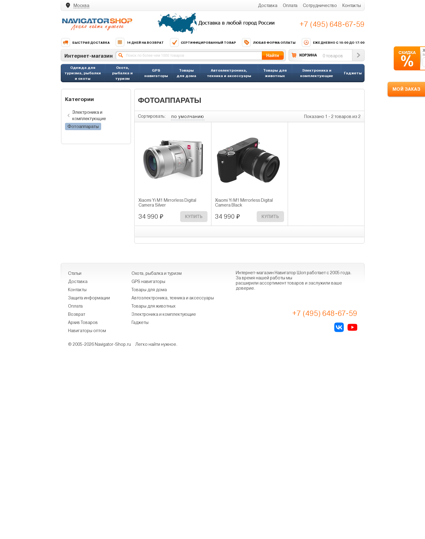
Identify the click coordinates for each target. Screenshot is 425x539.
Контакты (351, 5)
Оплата (290, 5)
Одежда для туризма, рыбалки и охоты (82, 73)
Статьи (74, 273)
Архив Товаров (83, 322)
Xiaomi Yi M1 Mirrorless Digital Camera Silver (167, 202)
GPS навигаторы (156, 73)
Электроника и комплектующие (316, 73)
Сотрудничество (320, 5)
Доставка (267, 5)
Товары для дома (186, 73)
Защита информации (89, 297)
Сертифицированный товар (203, 42)
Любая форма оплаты (269, 42)
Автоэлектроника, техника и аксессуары (229, 73)
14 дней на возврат (139, 42)
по (187, 116)
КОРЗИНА (308, 55)
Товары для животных (275, 73)
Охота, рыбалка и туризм (122, 73)
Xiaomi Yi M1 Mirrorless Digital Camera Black (244, 202)
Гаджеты (353, 73)
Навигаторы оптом (87, 330)
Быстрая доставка (85, 42)
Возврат (76, 314)
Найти (272, 55)
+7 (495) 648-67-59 (332, 24)
